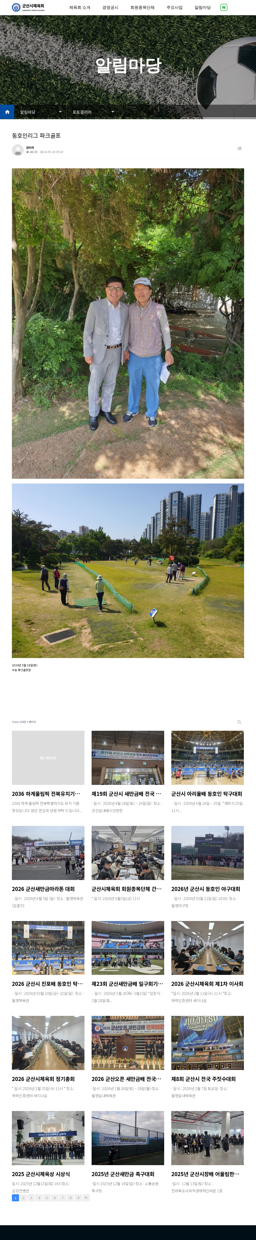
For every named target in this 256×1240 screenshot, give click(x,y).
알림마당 (203, 12)
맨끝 (86, 1127)
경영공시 (110, 12)
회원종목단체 (142, 12)
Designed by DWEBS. (108, 1219)
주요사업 (175, 12)
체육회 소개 (79, 12)
